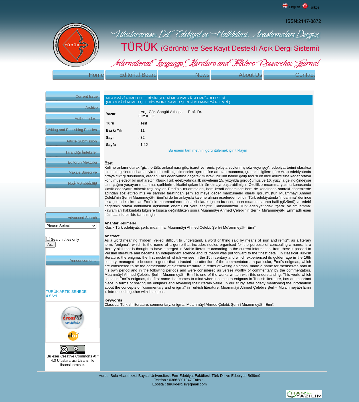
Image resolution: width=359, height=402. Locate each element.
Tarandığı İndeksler (81, 152)
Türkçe (314, 7)
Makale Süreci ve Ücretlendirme (82, 173)
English (294, 7)
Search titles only (65, 239)
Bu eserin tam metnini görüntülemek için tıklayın (208, 150)
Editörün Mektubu (82, 162)
